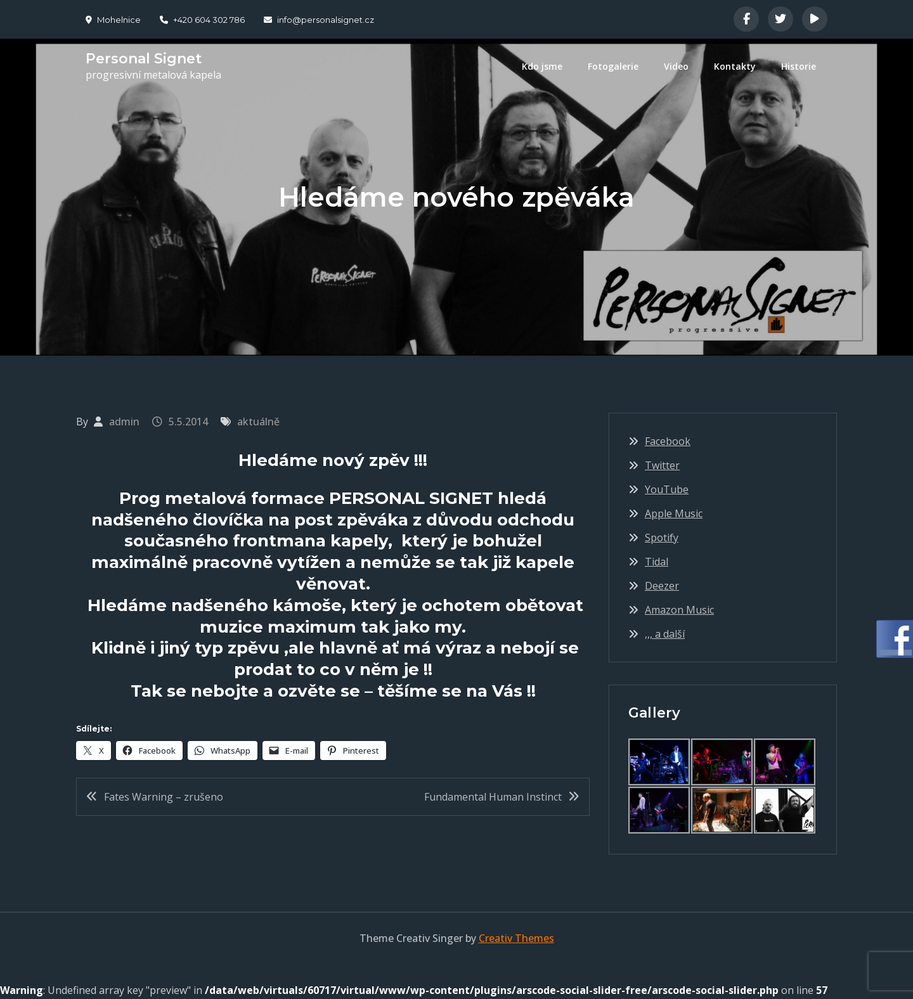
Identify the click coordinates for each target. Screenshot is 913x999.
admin (124, 422)
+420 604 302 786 (202, 20)
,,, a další (665, 634)
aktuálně (258, 422)
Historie (798, 66)
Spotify (661, 538)
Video (676, 66)
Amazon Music (679, 610)
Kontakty (735, 66)
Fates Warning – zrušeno (163, 797)
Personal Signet (144, 58)
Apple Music (674, 513)
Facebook (667, 441)
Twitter (662, 465)
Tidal (656, 562)
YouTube (667, 489)
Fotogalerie (613, 66)
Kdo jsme (542, 66)
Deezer (662, 586)
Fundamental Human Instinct (493, 797)
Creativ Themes (516, 938)
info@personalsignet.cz (319, 20)
